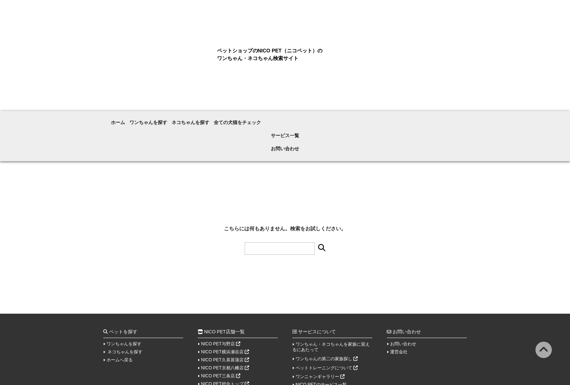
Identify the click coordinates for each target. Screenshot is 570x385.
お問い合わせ (397, 119)
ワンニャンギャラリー (320, 342)
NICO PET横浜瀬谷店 (225, 317)
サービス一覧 (339, 119)
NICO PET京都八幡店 (225, 333)
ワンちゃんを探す (161, 119)
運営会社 (399, 317)
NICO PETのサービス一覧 (321, 350)
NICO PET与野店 (220, 309)
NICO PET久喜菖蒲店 (225, 325)
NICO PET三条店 (220, 341)
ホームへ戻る (120, 325)
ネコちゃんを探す (217, 119)
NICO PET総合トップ (225, 349)
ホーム (118, 119)
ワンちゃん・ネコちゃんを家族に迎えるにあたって (331, 312)
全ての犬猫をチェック (277, 119)
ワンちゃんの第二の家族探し (327, 323)
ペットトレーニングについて (327, 333)
